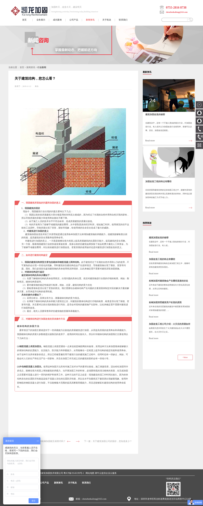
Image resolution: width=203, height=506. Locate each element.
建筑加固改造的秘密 (155, 114)
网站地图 (89, 473)
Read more (150, 140)
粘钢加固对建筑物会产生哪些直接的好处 (168, 281)
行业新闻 (41, 67)
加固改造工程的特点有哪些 (158, 181)
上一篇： (42, 441)
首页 (24, 20)
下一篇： (108, 441)
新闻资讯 (30, 67)
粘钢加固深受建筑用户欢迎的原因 (165, 302)
